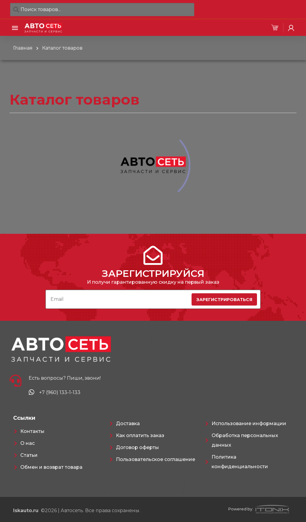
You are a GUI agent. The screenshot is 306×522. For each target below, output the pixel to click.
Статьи (29, 455)
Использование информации (249, 423)
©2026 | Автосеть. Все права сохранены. (76, 510)
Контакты (32, 431)
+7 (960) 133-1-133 (59, 392)
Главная (23, 48)
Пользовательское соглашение (155, 459)
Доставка (128, 423)
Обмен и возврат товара (51, 467)
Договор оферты (137, 447)
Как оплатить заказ (140, 435)
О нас (27, 443)
